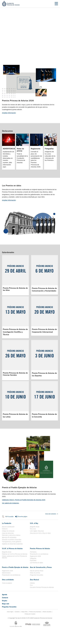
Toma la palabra (7, 583)
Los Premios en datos (11, 185)
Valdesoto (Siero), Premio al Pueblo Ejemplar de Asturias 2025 (23, 500)
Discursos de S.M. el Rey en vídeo (40, 533)
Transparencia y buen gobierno (11, 541)
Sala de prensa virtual (36, 570)
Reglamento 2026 (35, 556)
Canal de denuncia (8, 533)
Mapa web (5, 604)
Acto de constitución (8, 526)
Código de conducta (8, 531)
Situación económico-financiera (11, 539)
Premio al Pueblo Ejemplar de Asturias (19, 487)
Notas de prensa (35, 573)
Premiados (33, 552)
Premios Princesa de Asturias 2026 (18, 100)
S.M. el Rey (34, 523)
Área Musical (34, 579)
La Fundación (6, 523)
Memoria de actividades (9, 537)
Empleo (4, 601)
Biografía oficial (34, 526)
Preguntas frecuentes (36, 575)
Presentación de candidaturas (39, 554)
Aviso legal (10, 611)
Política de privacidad (35, 611)
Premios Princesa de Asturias (40, 548)
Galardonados (8, 252)
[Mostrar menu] (56, 4)
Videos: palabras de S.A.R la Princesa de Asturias (14, 557)
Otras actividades (8, 579)
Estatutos (5, 529)
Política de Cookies (30, 614)
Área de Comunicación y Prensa (41, 567)
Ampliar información (9, 113)
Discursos (33, 529)
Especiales (33, 560)
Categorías (33, 558)
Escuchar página (21, 516)
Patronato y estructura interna (11, 535)
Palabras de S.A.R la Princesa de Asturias (14, 554)
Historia (32, 583)
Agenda (4, 594)
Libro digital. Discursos (37, 531)
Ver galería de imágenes (10, 503)
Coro (31, 585)
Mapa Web (24, 611)
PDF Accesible (9, 516)
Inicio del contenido (51, 514)
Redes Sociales (47, 611)
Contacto (5, 597)
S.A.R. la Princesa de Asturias (12, 548)
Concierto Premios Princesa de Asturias (42, 587)
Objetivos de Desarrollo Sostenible (12, 544)
